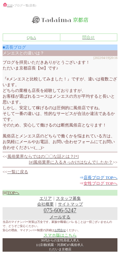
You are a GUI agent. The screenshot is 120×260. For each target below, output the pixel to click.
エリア (45, 198)
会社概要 (45, 204)
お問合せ (60, 230)
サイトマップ (70, 204)
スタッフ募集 (68, 198)
